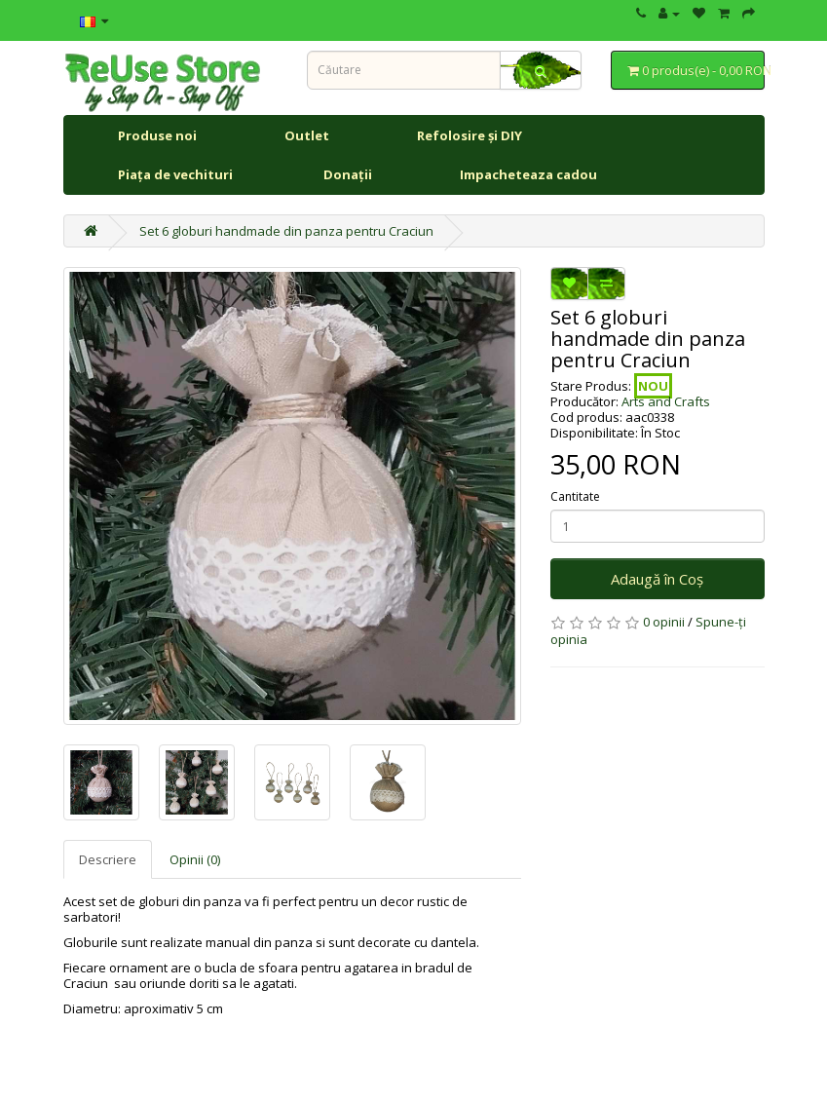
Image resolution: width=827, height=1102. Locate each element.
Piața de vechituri (177, 174)
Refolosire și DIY (469, 135)
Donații (347, 174)
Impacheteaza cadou (528, 174)
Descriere (107, 859)
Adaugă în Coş (657, 579)
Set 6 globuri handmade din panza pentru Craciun (286, 231)
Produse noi (157, 135)
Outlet (306, 135)
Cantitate (575, 497)
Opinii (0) (194, 859)
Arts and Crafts (665, 401)
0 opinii (664, 621)
